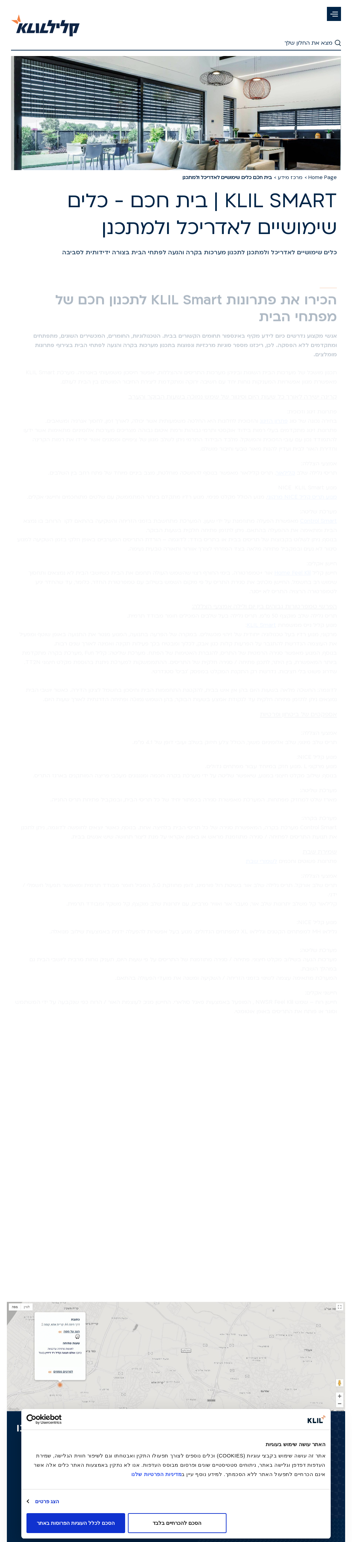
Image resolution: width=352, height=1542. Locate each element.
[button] (334, 14)
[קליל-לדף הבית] (45, 21)
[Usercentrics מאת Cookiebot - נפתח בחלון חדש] (56, 1419)
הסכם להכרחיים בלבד (177, 1523)
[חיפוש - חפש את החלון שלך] (176, 43)
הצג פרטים (47, 1501)
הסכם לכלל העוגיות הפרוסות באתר (76, 1523)
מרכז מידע (290, 177)
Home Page (322, 177)
